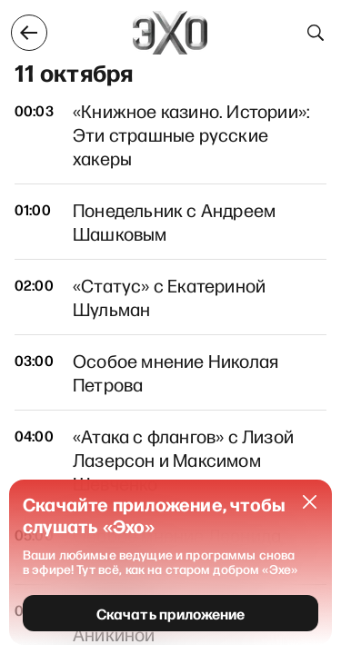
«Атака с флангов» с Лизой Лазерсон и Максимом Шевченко (183, 459)
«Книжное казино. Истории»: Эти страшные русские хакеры (191, 134)
